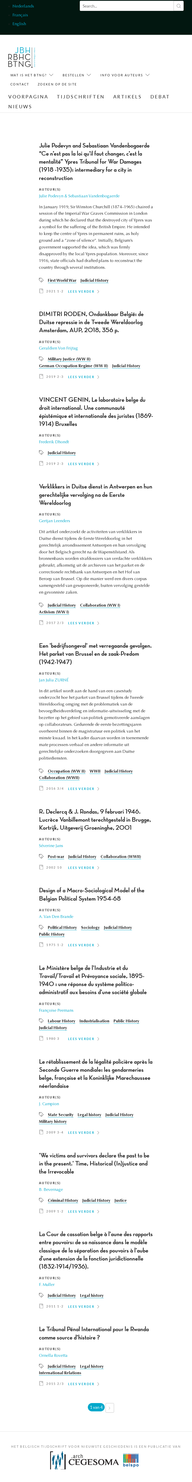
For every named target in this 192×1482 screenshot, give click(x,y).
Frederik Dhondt (54, 442)
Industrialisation (95, 1022)
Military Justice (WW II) (69, 360)
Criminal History (63, 1201)
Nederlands (23, 6)
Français (20, 15)
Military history (53, 1122)
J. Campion (49, 1104)
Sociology (91, 928)
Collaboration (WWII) (59, 778)
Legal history (90, 1115)
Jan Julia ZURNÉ (54, 680)
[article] (96, 220)
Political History (63, 928)
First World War (62, 281)
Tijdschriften (81, 97)
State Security (61, 1115)
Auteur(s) (50, 189)
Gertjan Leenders (54, 521)
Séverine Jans (51, 846)
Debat (160, 97)
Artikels (127, 97)
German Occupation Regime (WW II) (73, 366)
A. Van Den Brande (56, 917)
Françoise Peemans (56, 1011)
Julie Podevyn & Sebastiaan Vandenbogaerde (80, 196)
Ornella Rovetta (54, 1356)
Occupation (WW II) (67, 771)
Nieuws (20, 106)
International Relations (60, 1373)
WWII (95, 771)
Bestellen (74, 75)
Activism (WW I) (54, 612)
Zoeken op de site (57, 84)
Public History (52, 935)
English (19, 24)
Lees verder (81, 291)
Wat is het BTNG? (28, 75)
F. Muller (47, 1285)
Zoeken (179, 6)
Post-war (56, 857)
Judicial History (95, 281)
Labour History (62, 1022)
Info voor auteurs (121, 75)
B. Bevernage (51, 1190)
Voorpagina (28, 97)
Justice (122, 1201)
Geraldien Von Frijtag (58, 349)
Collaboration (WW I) (101, 605)
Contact (19, 84)
